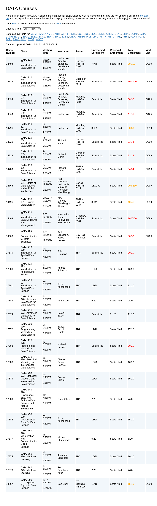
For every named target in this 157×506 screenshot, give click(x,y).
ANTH (57, 34)
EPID (57, 36)
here (14, 23)
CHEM (109, 34)
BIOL (86, 34)
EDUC (25, 36)
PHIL (118, 36)
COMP (34, 34)
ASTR (73, 34)
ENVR (50, 36)
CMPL (125, 34)
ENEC (34, 36)
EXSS (65, 36)
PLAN (133, 36)
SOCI (23, 39)
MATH (103, 36)
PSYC (16, 39)
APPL (65, 34)
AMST (50, 34)
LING (95, 36)
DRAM (9, 36)
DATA (143, 34)
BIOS (93, 34)
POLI (8, 39)
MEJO (111, 36)
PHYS (125, 36)
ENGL (42, 36)
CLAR (118, 34)
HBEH (81, 36)
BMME (101, 34)
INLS (89, 36)
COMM (134, 34)
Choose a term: (14, 28)
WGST (39, 39)
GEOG (73, 36)
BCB (80, 34)
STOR (31, 39)
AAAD (42, 34)
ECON (17, 36)
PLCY (141, 36)
